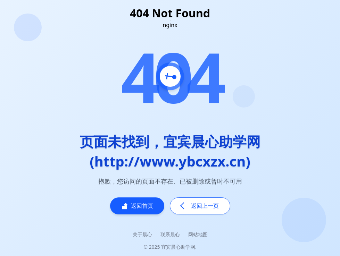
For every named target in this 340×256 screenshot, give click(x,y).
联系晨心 (170, 234)
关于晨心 (142, 234)
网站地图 (198, 234)
